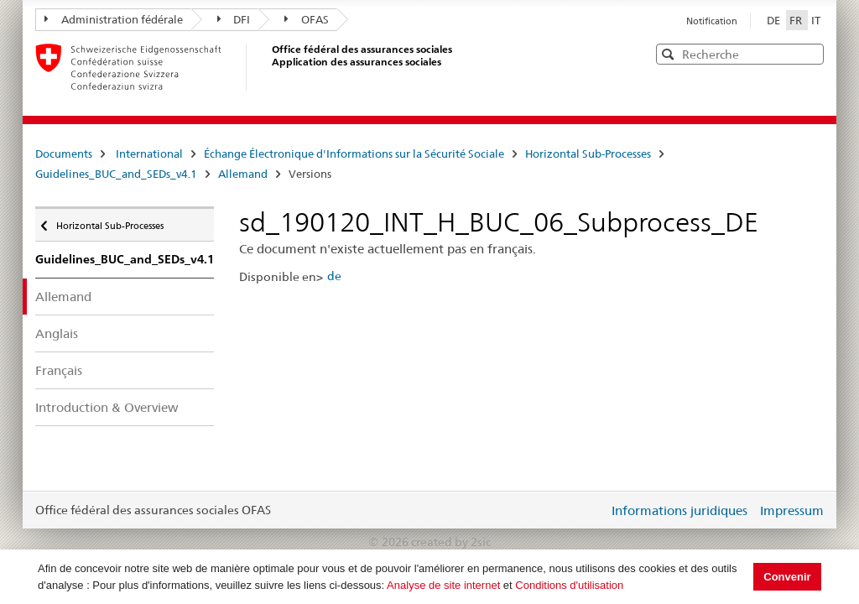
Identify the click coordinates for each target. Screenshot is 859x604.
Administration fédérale (113, 19)
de (334, 276)
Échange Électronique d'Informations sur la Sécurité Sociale (354, 153)
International (149, 153)
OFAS (306, 19)
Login (592, 510)
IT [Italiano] (815, 20)
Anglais (56, 333)
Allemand (243, 173)
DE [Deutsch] (775, 20)
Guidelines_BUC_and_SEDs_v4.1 (116, 173)
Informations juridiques (679, 510)
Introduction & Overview (107, 407)
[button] (809, 53)
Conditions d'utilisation (569, 585)
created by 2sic (451, 542)
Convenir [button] (786, 576)
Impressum (792, 510)
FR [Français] (796, 20)
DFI (234, 19)
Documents (63, 153)
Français (58, 370)
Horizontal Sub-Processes (588, 153)
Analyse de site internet (443, 585)
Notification (711, 21)
